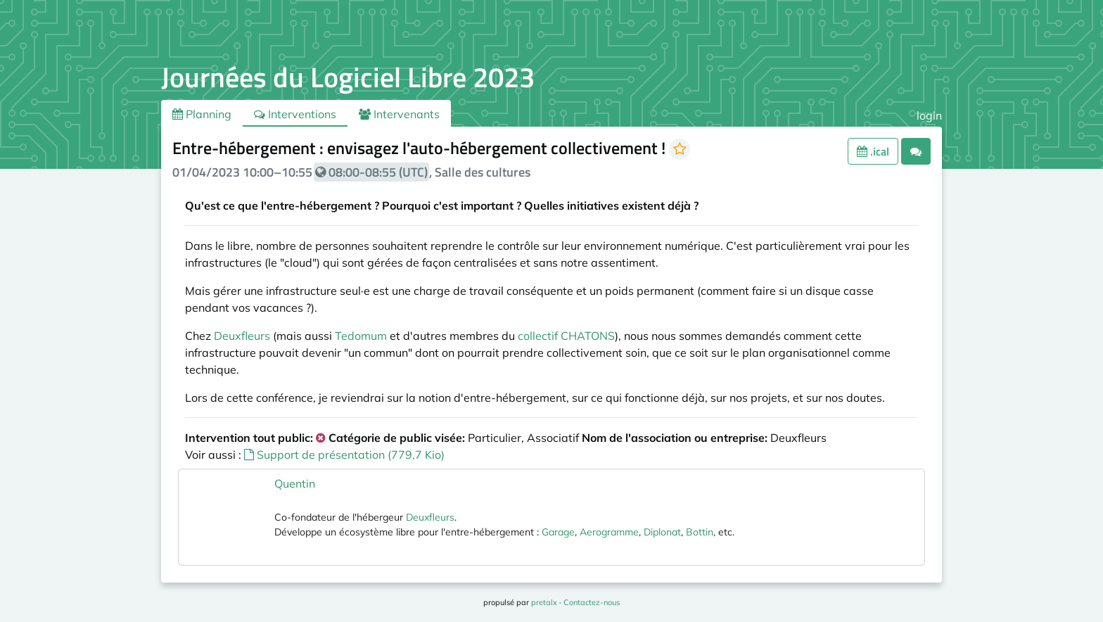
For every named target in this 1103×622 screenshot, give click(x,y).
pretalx (544, 602)
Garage (558, 532)
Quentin (294, 483)
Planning (201, 114)
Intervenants (399, 114)
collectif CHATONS (566, 336)
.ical (873, 151)
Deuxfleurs (242, 336)
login (929, 115)
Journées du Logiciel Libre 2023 (348, 77)
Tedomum (361, 336)
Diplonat (662, 532)
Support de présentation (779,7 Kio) (344, 455)
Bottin (699, 532)
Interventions (295, 114)
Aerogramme (609, 532)
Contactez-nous (591, 602)
